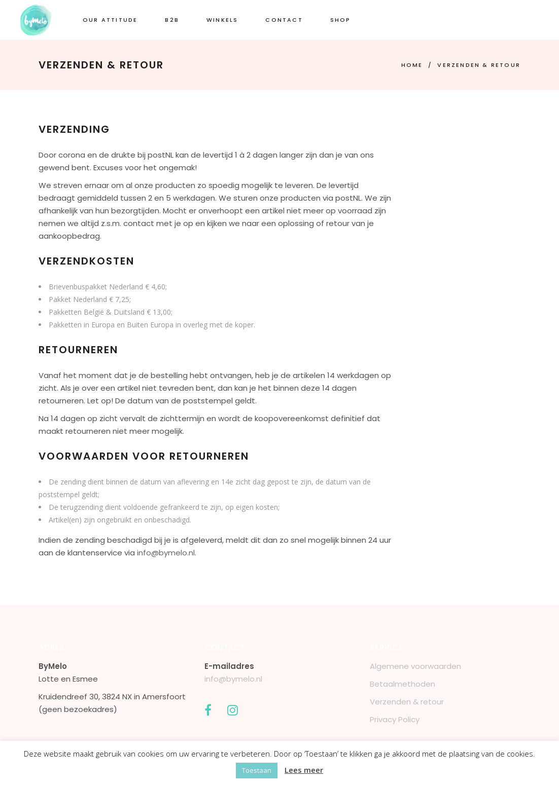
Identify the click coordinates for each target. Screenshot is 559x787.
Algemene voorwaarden (415, 666)
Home (412, 65)
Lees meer (304, 770)
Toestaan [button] (256, 770)
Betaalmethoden (402, 684)
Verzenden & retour (407, 701)
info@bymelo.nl (166, 552)
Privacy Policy (395, 719)
